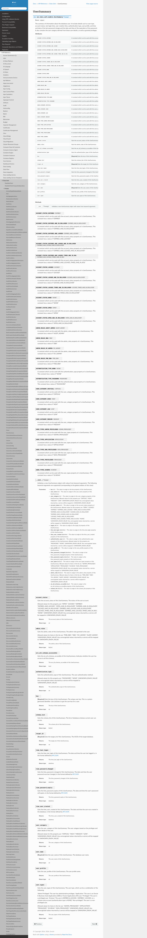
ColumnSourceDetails (11, 448)
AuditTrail (8, 309)
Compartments (10, 468)
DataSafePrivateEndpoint (12, 574)
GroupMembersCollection (12, 749)
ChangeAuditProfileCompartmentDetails (16, 358)
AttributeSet (9, 240)
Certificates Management (10, 130)
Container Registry (8, 158)
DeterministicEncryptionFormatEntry (15, 612)
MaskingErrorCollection (12, 800)
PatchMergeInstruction (11, 898)
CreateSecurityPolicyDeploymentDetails (16, 530)
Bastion (5, 111)
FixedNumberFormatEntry (12, 705)
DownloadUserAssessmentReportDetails (16, 666)
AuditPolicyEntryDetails (12, 286)
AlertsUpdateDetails (11, 224)
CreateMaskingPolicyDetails (13, 510)
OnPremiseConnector (11, 869)
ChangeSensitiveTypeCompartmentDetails (16, 402)
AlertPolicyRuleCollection (12, 211)
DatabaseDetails (10, 581)
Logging (4, 36)
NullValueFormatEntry (11, 862)
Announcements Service (10, 77)
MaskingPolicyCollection (12, 815)
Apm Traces (6, 97)
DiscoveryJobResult (11, 638)
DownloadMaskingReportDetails (14, 656)
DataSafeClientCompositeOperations (15, 186)
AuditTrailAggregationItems (12, 312)
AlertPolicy (9, 204)
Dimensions (9, 625)
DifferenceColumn (10, 618)
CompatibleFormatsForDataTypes (14, 471)
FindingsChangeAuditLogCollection (15, 692)
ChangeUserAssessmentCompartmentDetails (17, 427)
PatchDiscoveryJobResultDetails (14, 882)
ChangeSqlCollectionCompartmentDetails (16, 409)
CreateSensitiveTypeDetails (12, 543)
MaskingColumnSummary (12, 797)
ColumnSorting (10, 445)
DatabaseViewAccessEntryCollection (15, 602)
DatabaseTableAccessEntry (12, 592)
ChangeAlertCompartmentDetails (14, 345)
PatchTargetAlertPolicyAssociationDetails (16, 911)
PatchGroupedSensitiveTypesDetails (15, 887)
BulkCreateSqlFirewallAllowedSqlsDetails (16, 332)
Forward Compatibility (8, 22)
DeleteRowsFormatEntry (12, 607)
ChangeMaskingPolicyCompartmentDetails (16, 371)
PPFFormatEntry (10, 872)
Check (7, 430)
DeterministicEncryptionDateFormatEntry (16, 610)
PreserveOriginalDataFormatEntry (14, 926)
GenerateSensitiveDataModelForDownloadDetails (17, 738)
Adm (4, 58)
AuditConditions (10, 258)
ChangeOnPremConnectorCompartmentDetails (17, 376)
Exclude (8, 677)
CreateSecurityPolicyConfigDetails (14, 528)
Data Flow (6, 169)
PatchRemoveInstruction (12, 900)
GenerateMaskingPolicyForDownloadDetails (17, 725)
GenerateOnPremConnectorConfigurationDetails (17, 731)
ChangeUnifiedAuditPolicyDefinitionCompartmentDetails (17, 425)
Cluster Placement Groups (10, 144)
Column (8, 440)
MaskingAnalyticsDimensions (13, 787)
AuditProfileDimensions (12, 301)
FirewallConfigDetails (11, 700)
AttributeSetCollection (11, 242)
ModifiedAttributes (11, 857)
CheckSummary (10, 432)
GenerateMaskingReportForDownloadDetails (17, 728)
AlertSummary (9, 219)
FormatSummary (10, 713)
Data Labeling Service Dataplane (12, 178)
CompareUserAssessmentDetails (14, 466)
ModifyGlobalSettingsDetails (13, 859)
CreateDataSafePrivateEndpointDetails (15, 499)
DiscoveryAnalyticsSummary (13, 630)
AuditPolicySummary (11, 288)
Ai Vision (5, 72)
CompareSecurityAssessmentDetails (15, 461)
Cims (4, 133)
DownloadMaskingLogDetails (13, 651)
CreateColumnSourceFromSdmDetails (15, 494)
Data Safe (5, 181)
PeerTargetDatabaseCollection (13, 918)
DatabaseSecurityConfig (12, 584)
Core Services (7, 161)
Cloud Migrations (8, 141)
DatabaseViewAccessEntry (12, 600)
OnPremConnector (11, 864)
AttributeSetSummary (11, 247)
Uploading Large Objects (9, 41)
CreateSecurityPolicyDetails (13, 533)
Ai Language (6, 66)
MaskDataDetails (10, 777)
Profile (7, 931)
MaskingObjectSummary (12, 810)
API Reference (5, 53)
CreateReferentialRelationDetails (14, 517)
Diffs (7, 623)
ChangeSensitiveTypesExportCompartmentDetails (17, 407)
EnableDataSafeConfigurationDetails (15, 671)
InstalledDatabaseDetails (12, 762)
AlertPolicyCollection (11, 206)
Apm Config (6, 89)
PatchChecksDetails (11, 880)
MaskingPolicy (9, 813)
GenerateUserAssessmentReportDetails (15, 741)
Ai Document (7, 64)
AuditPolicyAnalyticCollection (13, 278)
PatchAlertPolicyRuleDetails (13, 875)
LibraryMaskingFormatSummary (14, 772)
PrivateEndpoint (10, 929)
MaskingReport (10, 841)
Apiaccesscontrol (8, 83)
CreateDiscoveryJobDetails (12, 502)
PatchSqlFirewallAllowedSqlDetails (14, 908)
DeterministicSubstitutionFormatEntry (15, 615)
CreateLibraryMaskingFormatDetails (15, 504)
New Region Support (8, 25)
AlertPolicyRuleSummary (12, 214)
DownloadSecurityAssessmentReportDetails (17, 659)
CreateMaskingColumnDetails (13, 507)
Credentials (9, 569)
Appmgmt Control (8, 100)
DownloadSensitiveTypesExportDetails (15, 664)
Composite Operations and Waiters (12, 47)
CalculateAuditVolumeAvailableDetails (15, 340)
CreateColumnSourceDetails (13, 492)
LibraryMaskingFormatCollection (14, 767)
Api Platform (6, 80)
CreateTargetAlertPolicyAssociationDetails (16, 556)
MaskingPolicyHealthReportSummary (15, 831)
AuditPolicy (9, 273)
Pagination (5, 49)
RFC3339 (55, 755)
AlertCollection (10, 201)
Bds (4, 116)
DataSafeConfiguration (12, 571)
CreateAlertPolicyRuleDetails (13, 481)
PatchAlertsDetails (10, 877)
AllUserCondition (10, 227)
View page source (92, 4)
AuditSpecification (10, 306)
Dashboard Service (8, 164)
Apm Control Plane (8, 91)
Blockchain (6, 119)
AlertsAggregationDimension (13, 222)
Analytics (6, 75)
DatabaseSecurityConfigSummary (14, 589)
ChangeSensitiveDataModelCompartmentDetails (17, 399)
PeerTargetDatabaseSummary (13, 921)
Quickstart (5, 30)
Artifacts (5, 102)
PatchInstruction (10, 893)
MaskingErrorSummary (11, 803)
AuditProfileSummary (11, 304)
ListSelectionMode (10, 774)
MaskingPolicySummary (12, 839)
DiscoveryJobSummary (11, 646)
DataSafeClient (9, 183)
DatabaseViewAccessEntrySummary (15, 605)
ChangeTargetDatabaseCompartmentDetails (17, 417)
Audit (4, 105)
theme (52, 934)
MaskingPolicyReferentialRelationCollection (17, 833)
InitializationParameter (11, 759)
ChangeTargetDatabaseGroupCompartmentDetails (17, 420)
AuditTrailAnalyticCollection (13, 314)
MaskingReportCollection (12, 844)
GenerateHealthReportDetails (13, 723)
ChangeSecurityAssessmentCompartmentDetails (17, 389)
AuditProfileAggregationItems (13, 294)
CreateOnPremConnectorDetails (14, 512)
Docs (34, 4)
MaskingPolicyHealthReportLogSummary (16, 828)
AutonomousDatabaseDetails (13, 324)
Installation (5, 13)
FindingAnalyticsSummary (12, 687)
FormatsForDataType (11, 715)
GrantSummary (10, 746)
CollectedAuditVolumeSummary (14, 438)
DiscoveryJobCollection (12, 636)
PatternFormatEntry (11, 913)
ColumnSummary (10, 456)
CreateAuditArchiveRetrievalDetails (15, 486)
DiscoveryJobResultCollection (13, 641)
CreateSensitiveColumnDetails (13, 538)
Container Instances (9, 155)
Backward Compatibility (9, 27)
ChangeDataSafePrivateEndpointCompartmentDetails (17, 360)
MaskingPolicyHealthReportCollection (15, 823)
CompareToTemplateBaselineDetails (15, 463)
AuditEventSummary (11, 270)
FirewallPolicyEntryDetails (12, 702)
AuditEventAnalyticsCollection (13, 265)
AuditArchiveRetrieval (11, 250)
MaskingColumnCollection (12, 795)
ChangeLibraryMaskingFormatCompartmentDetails (17, 368)
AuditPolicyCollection (11, 281)
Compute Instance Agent (10, 150)
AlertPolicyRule (10, 209)
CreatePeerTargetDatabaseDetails (14, 515)
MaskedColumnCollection (12, 779)
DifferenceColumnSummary (13, 620)
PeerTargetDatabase (11, 916)
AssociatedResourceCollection (13, 234)
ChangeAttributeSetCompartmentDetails (16, 350)
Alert (7, 193)
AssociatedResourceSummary (13, 237)
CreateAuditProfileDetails (12, 489)
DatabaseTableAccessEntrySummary (15, 597)
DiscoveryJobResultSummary (13, 643)
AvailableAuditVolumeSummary (14, 330)
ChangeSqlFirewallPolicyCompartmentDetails (17, 412)
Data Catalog (7, 166)
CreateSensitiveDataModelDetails (14, 540)
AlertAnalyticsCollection (12, 199)
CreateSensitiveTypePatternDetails (14, 548)
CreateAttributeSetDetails (12, 484)
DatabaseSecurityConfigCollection (14, 587)
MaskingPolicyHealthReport (13, 821)
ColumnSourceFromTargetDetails (14, 453)
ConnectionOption (11, 476)
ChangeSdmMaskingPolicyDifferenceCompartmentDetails (17, 386)
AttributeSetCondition (11, 245)
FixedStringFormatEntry (12, 707)
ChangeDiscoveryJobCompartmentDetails (16, 366)
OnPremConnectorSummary (13, 867)
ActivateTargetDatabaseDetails (13, 191)
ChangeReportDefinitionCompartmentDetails (17, 381)
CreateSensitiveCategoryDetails (14, 535)
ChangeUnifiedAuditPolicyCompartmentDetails (17, 422)
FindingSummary (10, 689)
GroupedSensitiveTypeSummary (14, 754)
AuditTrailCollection (11, 317)
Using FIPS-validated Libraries (10, 19)
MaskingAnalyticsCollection (13, 785)
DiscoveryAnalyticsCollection (13, 628)
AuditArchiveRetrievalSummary (14, 255)
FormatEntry (9, 710)
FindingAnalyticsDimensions (13, 684)
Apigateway (6, 86)
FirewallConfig (9, 697)
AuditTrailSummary (11, 322)
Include (8, 756)
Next (94, 924)
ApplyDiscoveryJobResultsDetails (14, 229)
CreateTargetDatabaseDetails (13, 558)
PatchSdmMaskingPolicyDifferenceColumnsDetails (17, 903)
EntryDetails (9, 674)
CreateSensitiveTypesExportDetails (14, 551)
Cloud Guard (7, 139)
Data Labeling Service (9, 175)
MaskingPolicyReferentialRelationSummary (16, 836)
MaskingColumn (10, 792)
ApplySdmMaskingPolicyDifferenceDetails (16, 232)
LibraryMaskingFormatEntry (13, 769)
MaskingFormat (10, 805)
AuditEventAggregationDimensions (14, 260)
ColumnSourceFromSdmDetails (14, 450)
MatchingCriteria (10, 854)
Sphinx (42, 934)
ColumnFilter (9, 443)
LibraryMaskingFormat (11, 764)
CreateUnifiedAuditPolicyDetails (14, 563)
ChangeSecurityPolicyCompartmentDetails (16, 391)
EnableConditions (10, 669)
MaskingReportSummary (12, 846)
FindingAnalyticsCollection (13, 682)
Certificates (6, 128)
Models (6, 188)
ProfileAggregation (10, 934)
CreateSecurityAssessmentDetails (14, 525)
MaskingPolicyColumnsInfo (13, 818)
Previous (38, 924)
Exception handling (7, 38)
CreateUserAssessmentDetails (13, 566)
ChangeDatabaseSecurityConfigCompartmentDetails (17, 363)
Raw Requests (6, 44)
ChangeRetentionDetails (12, 384)
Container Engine (8, 152)
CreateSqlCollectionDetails (12, 553)
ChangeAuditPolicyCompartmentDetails (16, 355)
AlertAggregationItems (11, 196)
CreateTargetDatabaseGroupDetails (14, 561)
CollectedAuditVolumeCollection (14, 435)
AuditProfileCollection (11, 299)
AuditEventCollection (11, 268)
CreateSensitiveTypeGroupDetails (14, 546)
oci (15, 2)
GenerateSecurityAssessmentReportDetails (16, 736)
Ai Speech (6, 69)
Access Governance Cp (9, 55)
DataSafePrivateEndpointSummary (14, 576)
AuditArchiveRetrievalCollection (14, 252)
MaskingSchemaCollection (12, 849)
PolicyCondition (10, 923)
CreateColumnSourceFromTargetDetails (16, 497)
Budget (5, 122)
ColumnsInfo (9, 458)
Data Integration (8, 172)
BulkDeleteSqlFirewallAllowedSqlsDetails (16, 337)
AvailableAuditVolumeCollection (14, 327)
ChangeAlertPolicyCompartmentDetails (16, 348)
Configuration (6, 16)
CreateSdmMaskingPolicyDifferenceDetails (16, 522)
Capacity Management (9, 125)
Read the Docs (67, 934)
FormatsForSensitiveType (12, 718)
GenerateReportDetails (11, 733)
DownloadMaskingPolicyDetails (14, 654)
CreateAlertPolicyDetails (12, 479)
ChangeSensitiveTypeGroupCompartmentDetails (17, 404)
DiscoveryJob (9, 633)
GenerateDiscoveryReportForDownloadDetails (17, 720)
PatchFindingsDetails (11, 885)
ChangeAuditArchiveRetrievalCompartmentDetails (17, 353)
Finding (8, 679)
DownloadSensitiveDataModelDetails (15, 661)
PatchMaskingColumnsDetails (13, 895)
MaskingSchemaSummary (12, 851)
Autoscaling (6, 108)
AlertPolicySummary (11, 217)
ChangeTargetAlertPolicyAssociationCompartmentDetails (17, 414)
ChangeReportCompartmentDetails (15, 378)
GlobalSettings (9, 743)
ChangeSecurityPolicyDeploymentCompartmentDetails (17, 396)
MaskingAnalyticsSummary (13, 790)
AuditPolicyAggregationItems (13, 276)
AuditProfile (9, 291)
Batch (5, 114)
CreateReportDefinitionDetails (13, 520)
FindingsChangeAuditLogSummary (14, 695)
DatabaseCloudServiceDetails (13, 579)
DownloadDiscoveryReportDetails (14, 648)
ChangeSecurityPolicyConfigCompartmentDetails (17, 394)
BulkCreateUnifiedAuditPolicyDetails (15, 335)
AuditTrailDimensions (11, 319)
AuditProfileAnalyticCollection (13, 296)
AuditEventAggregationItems (13, 263)
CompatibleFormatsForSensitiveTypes (15, 474)
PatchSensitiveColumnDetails (13, 905)
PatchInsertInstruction (11, 890)
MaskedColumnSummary (12, 782)
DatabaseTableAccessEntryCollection (15, 594)
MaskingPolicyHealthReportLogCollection (16, 826)
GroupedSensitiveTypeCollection (14, 751)
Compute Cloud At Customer (11, 147)
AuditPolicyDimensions (12, 283)
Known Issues (6, 33)
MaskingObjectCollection (12, 808)
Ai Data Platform (8, 61)
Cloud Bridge (7, 136)
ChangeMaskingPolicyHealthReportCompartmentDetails (17, 373)
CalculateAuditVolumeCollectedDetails (15, 342)
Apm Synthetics (7, 94)
